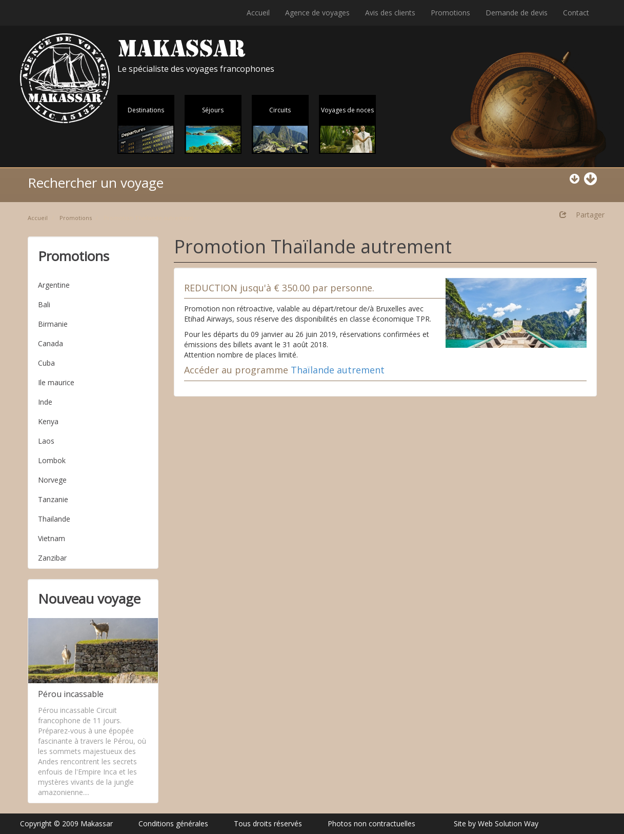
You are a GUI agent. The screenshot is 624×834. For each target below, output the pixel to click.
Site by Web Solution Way (496, 823)
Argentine (54, 285)
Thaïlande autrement (338, 370)
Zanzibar (52, 558)
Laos (46, 441)
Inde (45, 402)
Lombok (52, 460)
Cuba (46, 363)
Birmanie (53, 324)
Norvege (52, 480)
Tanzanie (53, 499)
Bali (44, 304)
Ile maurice (56, 382)
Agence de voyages (317, 12)
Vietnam (51, 538)
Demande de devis (517, 12)
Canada (50, 343)
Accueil (258, 12)
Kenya (48, 421)
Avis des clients (390, 12)
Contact (576, 12)
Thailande (54, 519)
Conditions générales (173, 823)
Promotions (450, 12)
